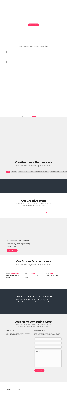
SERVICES (42, 3)
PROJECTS (49, 3)
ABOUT (35, 3)
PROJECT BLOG (57, 3)
